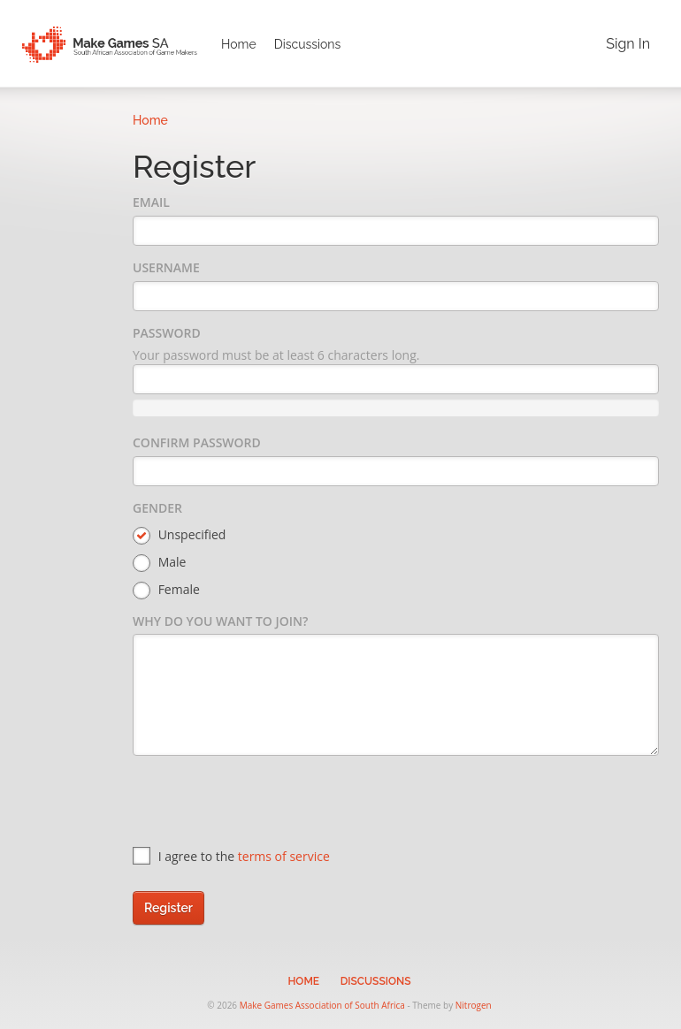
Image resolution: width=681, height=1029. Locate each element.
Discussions (307, 44)
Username (166, 267)
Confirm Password (197, 442)
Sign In (628, 43)
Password (167, 332)
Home (238, 44)
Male (159, 562)
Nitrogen (473, 1005)
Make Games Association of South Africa (322, 1005)
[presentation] (267, 803)
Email (151, 202)
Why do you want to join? (220, 621)
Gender (157, 507)
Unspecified (179, 535)
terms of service (284, 856)
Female (166, 590)
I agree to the (231, 856)
